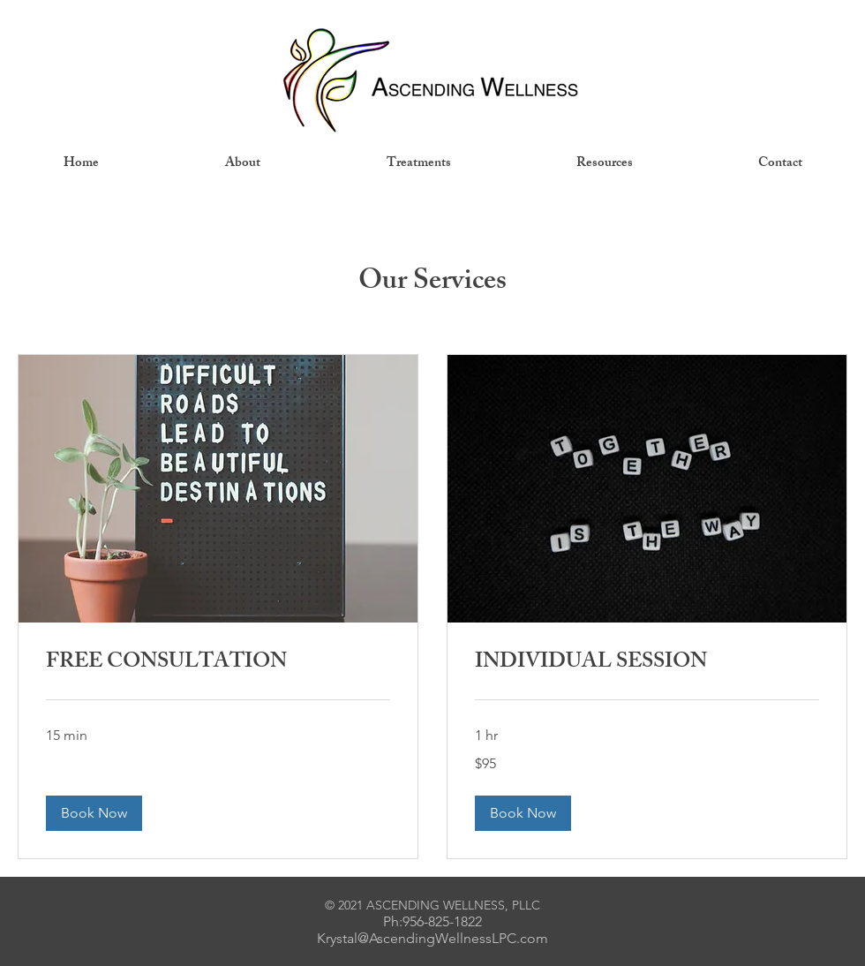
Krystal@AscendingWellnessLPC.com (432, 938)
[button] (94, 813)
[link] (218, 664)
